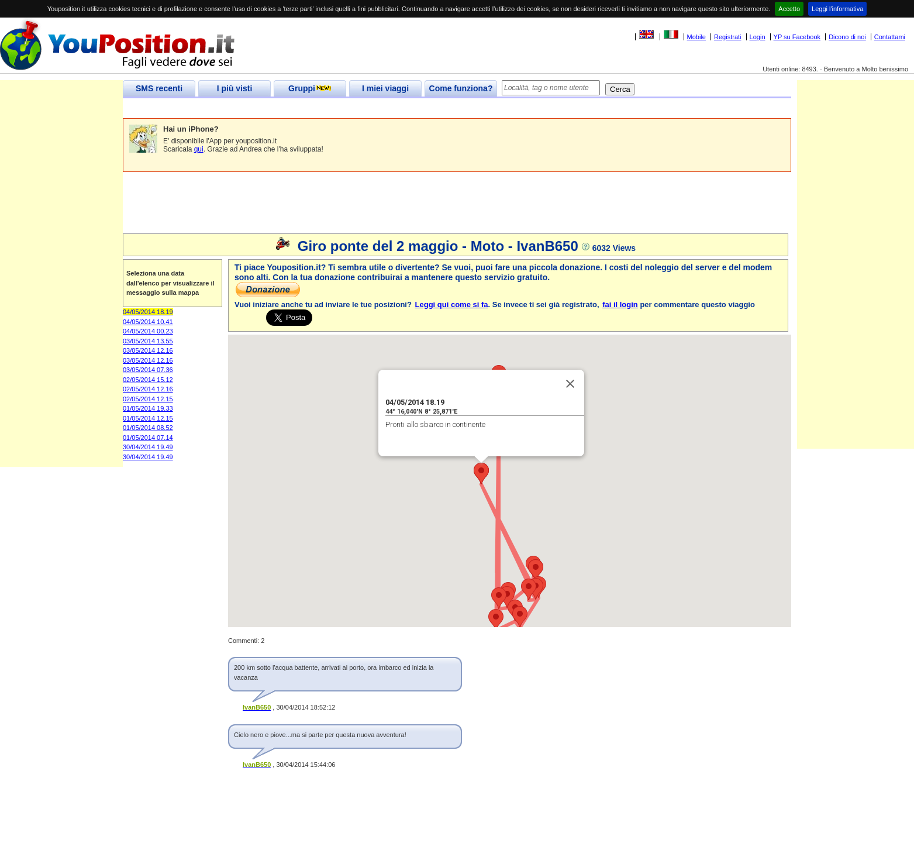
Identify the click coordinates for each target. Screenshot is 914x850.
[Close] (570, 384)
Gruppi (310, 88)
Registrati (727, 36)
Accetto (789, 8)
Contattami (889, 36)
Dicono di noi (847, 36)
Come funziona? (461, 88)
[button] (528, 589)
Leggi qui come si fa (451, 304)
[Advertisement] (336, 108)
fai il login (620, 304)
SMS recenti (159, 88)
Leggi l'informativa (837, 8)
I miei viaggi (385, 88)
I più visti (235, 88)
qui (199, 149)
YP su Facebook (797, 36)
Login (757, 36)
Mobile (696, 36)
